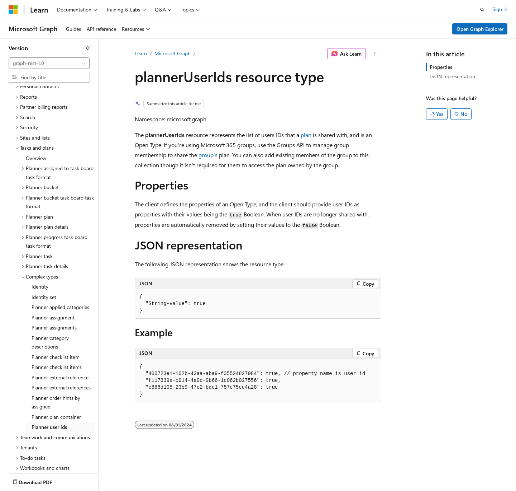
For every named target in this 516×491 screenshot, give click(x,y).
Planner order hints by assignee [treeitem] (56, 360)
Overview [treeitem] (36, 116)
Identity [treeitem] (40, 244)
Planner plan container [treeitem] (56, 374)
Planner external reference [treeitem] (60, 335)
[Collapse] (87, 48)
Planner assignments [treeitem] (54, 285)
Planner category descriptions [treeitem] (50, 300)
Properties (441, 67)
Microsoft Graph (172, 53)
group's (208, 155)
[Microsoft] (13, 9)
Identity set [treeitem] (44, 255)
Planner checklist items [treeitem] (57, 325)
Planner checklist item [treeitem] (56, 315)
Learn (141, 53)
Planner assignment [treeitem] (53, 275)
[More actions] (375, 54)
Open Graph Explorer (480, 28)
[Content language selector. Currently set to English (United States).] (41, 480)
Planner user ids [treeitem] (49, 385)
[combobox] (49, 63)
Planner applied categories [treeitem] (60, 265)
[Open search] (482, 9)
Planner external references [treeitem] (61, 345)
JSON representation (452, 76)
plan (306, 135)
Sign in (499, 9)
